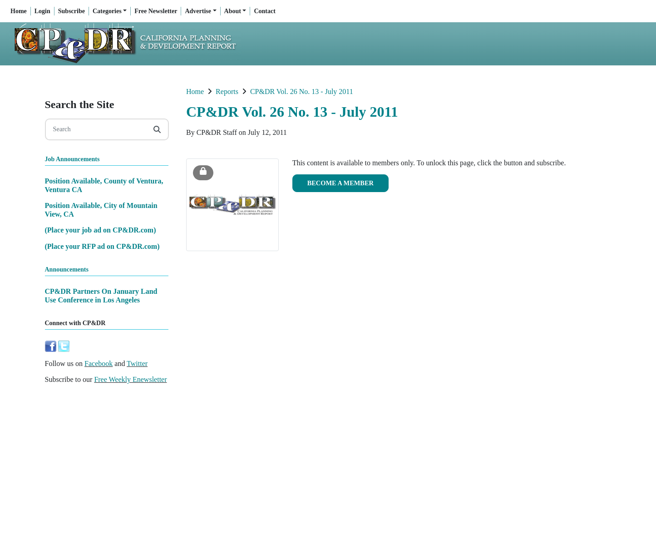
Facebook (98, 363)
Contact (264, 11)
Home (18, 11)
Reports (227, 91)
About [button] (232, 11)
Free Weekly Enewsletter (130, 379)
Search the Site (79, 104)
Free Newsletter (155, 11)
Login (42, 11)
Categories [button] (107, 11)
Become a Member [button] (340, 183)
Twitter (137, 363)
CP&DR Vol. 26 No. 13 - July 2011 (301, 91)
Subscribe (71, 11)
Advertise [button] (198, 11)
